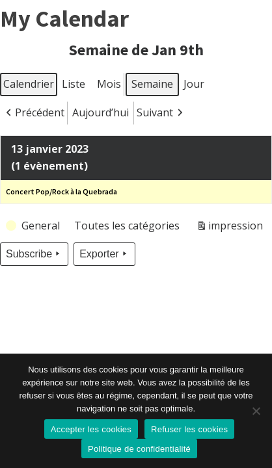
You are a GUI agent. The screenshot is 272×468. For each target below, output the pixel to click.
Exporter (104, 254)
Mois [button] (109, 84)
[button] (34, 113)
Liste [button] (73, 86)
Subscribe (34, 254)
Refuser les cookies (189, 429)
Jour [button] (194, 84)
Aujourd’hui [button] (100, 112)
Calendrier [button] (28, 86)
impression (229, 228)
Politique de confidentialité (139, 449)
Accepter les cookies (91, 429)
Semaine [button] (152, 84)
